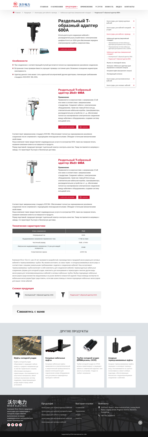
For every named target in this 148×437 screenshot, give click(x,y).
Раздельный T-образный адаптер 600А (83, 295)
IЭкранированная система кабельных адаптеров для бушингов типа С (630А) (119, 47)
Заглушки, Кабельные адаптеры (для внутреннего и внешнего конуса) (119, 67)
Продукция (27, 13)
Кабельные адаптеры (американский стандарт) (76, 13)
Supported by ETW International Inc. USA (74, 434)
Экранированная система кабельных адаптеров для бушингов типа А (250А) (119, 43)
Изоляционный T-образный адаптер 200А (39, 295)
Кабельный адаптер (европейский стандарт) (118, 39)
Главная (44, 7)
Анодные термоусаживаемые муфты (120, 359)
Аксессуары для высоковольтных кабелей (118, 80)
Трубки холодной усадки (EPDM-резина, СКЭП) (88, 359)
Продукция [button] (70, 7)
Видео (119, 7)
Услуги (98, 7)
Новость (109, 7)
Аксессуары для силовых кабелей (118, 85)
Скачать (85, 127)
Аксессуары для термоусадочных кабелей (118, 22)
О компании (57, 7)
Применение (86, 7)
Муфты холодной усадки (25, 358)
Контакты (129, 7)
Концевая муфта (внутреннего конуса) (119, 71)
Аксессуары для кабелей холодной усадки (118, 29)
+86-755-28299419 (108, 416)
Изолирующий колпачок (114, 74)
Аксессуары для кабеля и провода (46, 13)
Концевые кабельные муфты (55, 359)
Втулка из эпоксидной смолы (116, 63)
